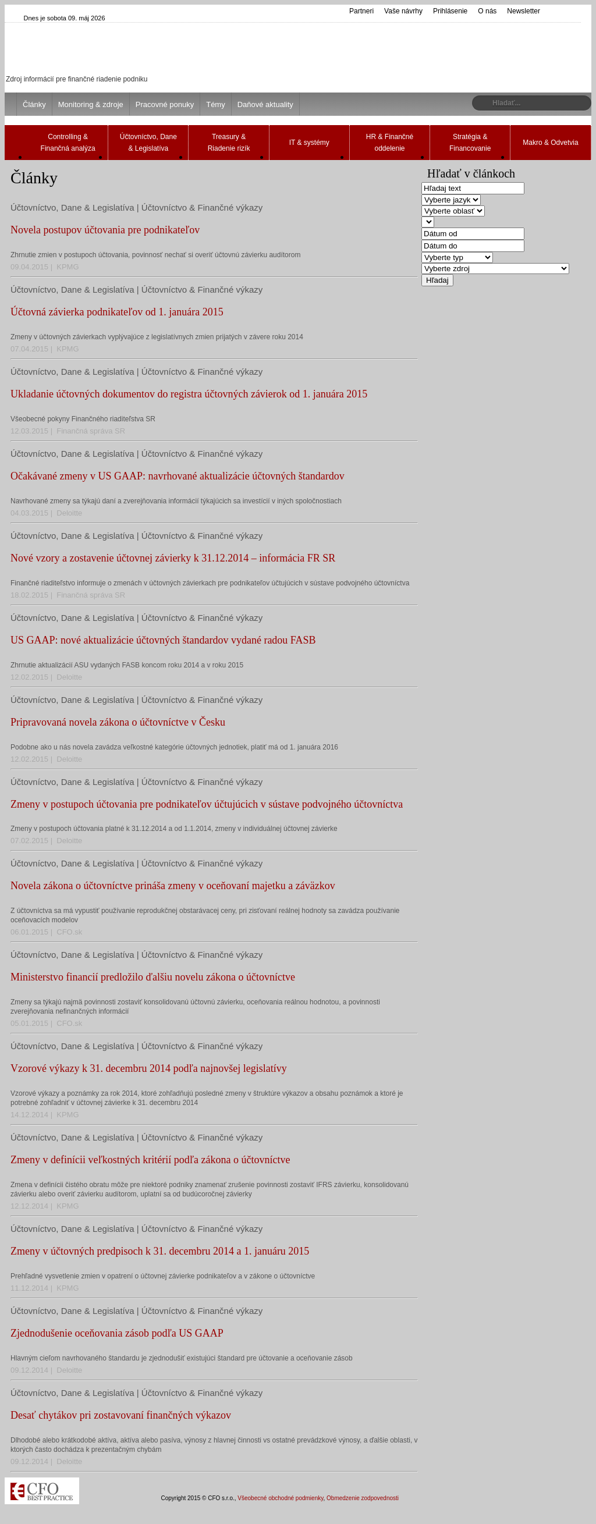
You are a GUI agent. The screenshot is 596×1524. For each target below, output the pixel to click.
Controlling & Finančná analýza (68, 142)
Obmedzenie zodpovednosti (363, 1498)
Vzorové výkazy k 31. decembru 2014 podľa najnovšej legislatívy (148, 1068)
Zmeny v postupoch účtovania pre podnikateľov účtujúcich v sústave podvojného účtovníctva (206, 804)
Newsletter (523, 11)
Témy (215, 104)
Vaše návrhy (403, 11)
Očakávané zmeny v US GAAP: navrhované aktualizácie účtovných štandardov (177, 476)
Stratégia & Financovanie (470, 142)
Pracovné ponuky (165, 104)
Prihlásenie (450, 11)
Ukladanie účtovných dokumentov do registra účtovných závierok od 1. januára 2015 (188, 394)
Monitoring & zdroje (90, 104)
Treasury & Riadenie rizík (229, 142)
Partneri (361, 11)
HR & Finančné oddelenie (389, 142)
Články (34, 104)
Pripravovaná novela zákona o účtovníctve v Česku (117, 722)
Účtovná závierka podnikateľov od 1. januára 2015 (117, 312)
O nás (487, 11)
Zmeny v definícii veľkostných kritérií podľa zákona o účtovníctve (150, 1160)
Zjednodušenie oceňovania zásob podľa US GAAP (117, 1333)
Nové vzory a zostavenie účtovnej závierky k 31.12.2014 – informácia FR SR (172, 558)
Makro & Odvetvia (550, 142)
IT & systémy (309, 142)
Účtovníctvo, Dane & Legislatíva (148, 142)
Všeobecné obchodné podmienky (280, 1498)
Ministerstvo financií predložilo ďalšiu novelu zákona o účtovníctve (152, 977)
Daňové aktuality (265, 104)
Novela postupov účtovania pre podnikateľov (105, 230)
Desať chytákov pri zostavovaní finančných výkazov (120, 1415)
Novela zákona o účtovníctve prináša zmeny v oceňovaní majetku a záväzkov (172, 885)
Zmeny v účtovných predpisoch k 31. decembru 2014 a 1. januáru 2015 (159, 1251)
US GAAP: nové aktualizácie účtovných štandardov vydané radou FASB (163, 640)
